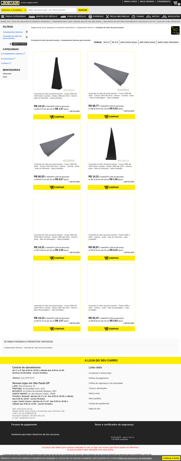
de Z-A (115, 42)
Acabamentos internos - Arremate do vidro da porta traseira (28, 348)
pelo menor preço (128, 42)
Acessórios (8, 76)
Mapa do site (94, 409)
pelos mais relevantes (168, 42)
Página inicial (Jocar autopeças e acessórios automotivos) (53, 28)
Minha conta (94, 393)
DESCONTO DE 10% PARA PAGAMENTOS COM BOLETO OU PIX (130, 22)
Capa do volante (9, 83)
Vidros (6, 88)
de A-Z (107, 42)
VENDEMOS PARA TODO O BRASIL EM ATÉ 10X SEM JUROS (76, 22)
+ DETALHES (74, 111)
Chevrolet (7, 114)
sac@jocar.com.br (27, 418)
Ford (5, 118)
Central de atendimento (99, 403)
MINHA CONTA (130, 1)
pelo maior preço (148, 42)
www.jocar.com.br (24, 409)
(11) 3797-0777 (28, 378)
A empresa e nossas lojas (100, 373)
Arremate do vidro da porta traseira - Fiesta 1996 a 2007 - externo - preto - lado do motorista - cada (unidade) (109, 237)
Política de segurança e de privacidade (106, 383)
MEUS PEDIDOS (147, 1)
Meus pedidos (95, 398)
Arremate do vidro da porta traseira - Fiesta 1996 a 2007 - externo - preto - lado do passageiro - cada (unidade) (109, 308)
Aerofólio (6, 79)
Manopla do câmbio (11, 68)
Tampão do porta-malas (12, 71)
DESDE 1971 (6, 22)
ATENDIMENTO (163, 1)
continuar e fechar (171, 458)
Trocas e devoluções (98, 388)
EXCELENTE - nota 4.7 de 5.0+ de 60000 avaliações (123, 437)
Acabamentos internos (13, 54)
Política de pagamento (98, 378)
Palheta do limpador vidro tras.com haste (13, 103)
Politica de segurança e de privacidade (135, 458)
